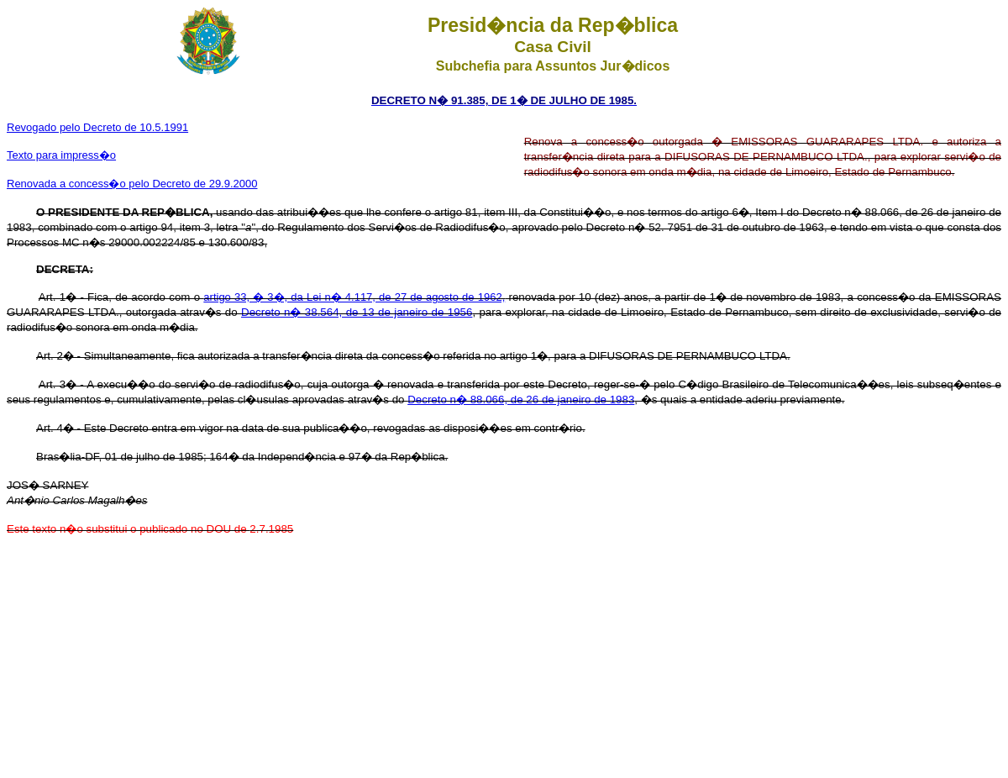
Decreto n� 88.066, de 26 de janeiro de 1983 (520, 399)
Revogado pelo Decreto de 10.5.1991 (97, 127)
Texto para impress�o (61, 155)
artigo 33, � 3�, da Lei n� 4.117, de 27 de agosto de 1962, (354, 297)
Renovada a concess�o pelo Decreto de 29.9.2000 (132, 183)
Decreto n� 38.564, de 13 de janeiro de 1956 (356, 312)
